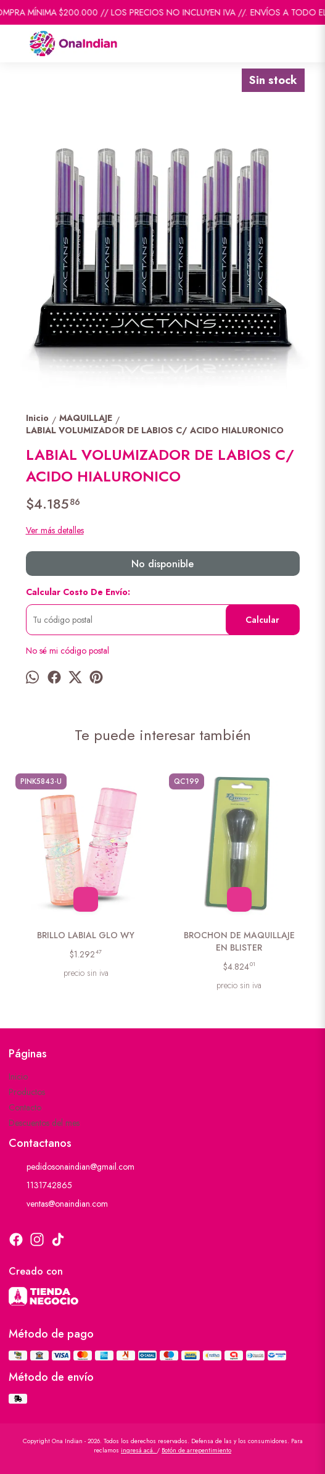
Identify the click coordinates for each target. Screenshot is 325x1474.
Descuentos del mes (44, 1123)
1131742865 (40, 1185)
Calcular (262, 620)
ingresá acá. (139, 1450)
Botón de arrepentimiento (196, 1450)
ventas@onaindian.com (58, 1204)
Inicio (18, 1076)
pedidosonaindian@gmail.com (71, 1167)
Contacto (25, 1107)
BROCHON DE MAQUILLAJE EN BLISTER (239, 941)
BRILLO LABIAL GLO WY (85, 935)
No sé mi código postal (67, 650)
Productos (27, 1092)
